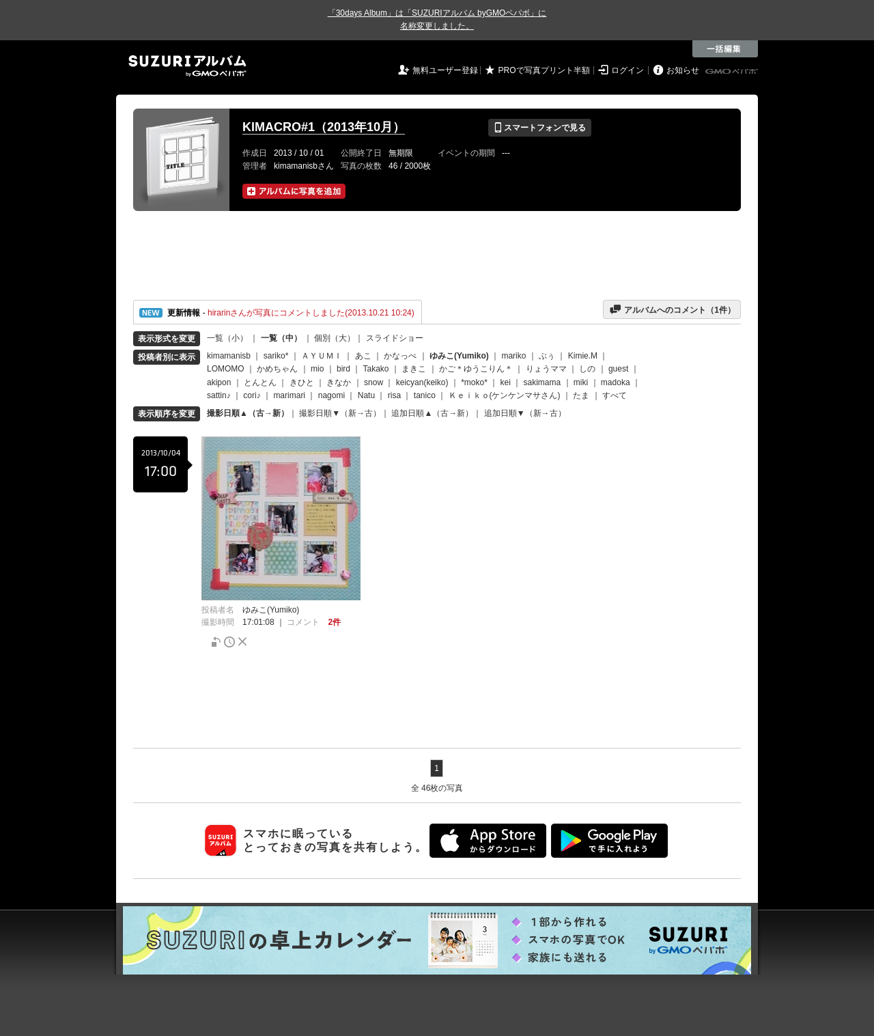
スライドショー (394, 338)
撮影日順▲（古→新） (248, 413)
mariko (513, 356)
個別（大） (334, 338)
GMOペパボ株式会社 (732, 72)
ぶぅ (547, 356)
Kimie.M (582, 356)
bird (343, 369)
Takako (376, 369)
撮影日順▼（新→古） (340, 413)
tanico (425, 395)
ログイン (627, 70)
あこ (363, 356)
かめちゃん (277, 369)
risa (394, 395)
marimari (289, 395)
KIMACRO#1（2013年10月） (323, 127)
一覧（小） (227, 338)
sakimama (542, 382)
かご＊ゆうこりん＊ (476, 369)
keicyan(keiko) (422, 382)
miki (581, 382)
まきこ (413, 369)
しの (587, 369)
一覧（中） (281, 338)
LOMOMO (225, 369)
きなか (338, 382)
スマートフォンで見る (540, 128)
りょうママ (546, 369)
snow (373, 382)
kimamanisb (229, 356)
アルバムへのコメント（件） (672, 309)
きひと (302, 382)
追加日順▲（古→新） (432, 413)
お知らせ (682, 70)
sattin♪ (219, 395)
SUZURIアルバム (187, 66)
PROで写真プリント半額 (544, 70)
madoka (615, 382)
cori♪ (251, 395)
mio (317, 369)
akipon (219, 382)
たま (581, 395)
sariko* (276, 356)
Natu (366, 395)
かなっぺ (400, 356)
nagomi (331, 395)
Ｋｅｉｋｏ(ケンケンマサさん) (505, 395)
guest (618, 369)
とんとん (260, 382)
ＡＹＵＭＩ (321, 356)
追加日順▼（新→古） (525, 413)
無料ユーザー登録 (445, 70)
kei (505, 382)
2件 (334, 622)
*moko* (474, 382)
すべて (614, 395)
